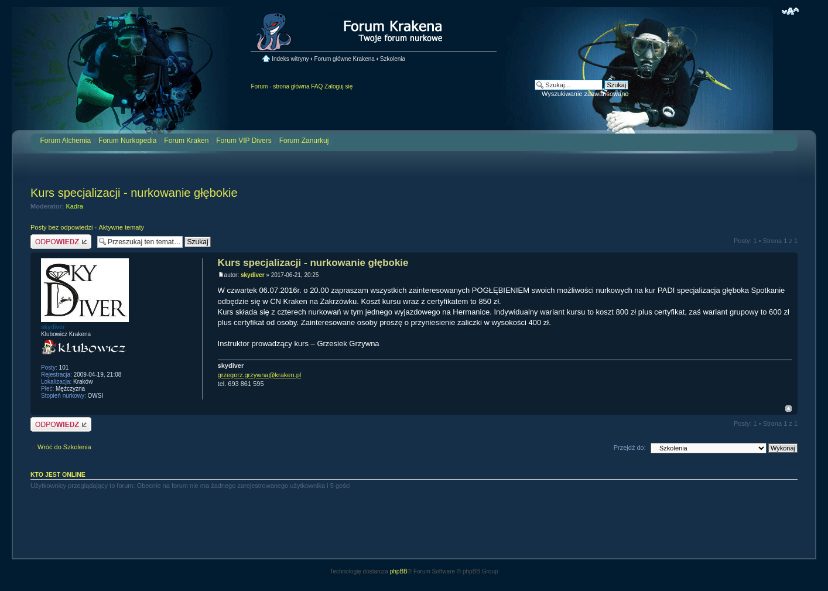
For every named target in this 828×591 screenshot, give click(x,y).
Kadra (74, 206)
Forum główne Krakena (344, 59)
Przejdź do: (630, 447)
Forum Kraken (186, 140)
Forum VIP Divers (243, 140)
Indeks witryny (290, 59)
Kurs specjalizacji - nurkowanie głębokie (134, 192)
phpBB (399, 571)
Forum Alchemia (65, 140)
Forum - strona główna (280, 86)
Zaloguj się (338, 86)
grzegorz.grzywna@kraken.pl (260, 374)
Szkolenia (392, 59)
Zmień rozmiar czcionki (790, 11)
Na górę (788, 408)
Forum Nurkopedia (127, 140)
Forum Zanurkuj (304, 140)
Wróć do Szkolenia (64, 446)
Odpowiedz (60, 241)
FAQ (317, 86)
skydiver (253, 275)
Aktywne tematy (121, 227)
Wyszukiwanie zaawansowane (585, 93)
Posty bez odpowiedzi (61, 227)
